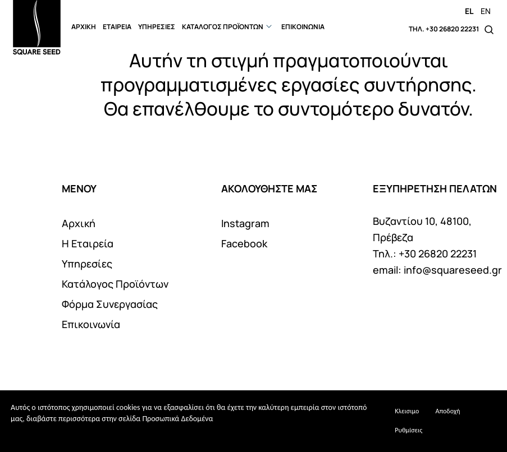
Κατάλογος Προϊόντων (115, 283)
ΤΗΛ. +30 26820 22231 (444, 29)
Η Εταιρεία (87, 243)
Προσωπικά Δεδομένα (177, 418)
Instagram (245, 223)
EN (486, 11)
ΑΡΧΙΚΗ (83, 26)
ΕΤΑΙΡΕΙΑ (117, 26)
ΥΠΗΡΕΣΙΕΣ (156, 26)
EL (469, 11)
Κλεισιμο (407, 411)
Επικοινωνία (91, 324)
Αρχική (78, 223)
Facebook (244, 243)
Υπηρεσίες (87, 263)
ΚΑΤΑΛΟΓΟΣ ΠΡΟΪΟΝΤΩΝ (222, 26)
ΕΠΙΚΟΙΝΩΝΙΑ (303, 26)
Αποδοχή (447, 411)
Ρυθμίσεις (408, 430)
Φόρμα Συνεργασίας (110, 304)
